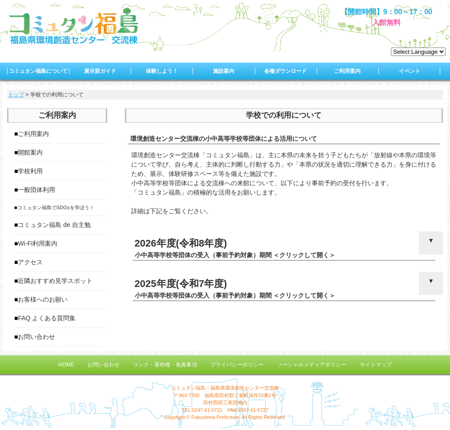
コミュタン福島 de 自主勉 (54, 224)
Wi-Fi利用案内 (37, 243)
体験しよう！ (162, 71)
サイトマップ (376, 365)
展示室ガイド (100, 71)
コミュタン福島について (38, 71)
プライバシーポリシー (237, 365)
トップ (16, 95)
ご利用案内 (347, 71)
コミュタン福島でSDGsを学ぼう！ (55, 207)
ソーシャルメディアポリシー (311, 365)
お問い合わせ (36, 336)
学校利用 (30, 171)
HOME (66, 365)
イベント (409, 71)
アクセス (30, 262)
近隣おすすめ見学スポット (55, 280)
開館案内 (30, 152)
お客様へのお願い (43, 299)
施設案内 (223, 71)
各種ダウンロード (285, 71)
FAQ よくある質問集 (47, 318)
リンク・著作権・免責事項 (165, 365)
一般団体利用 (36, 189)
